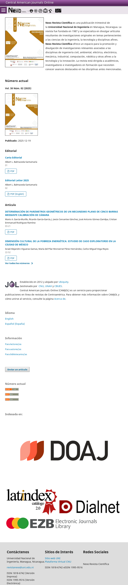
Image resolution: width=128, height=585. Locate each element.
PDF (12, 171)
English (9, 318)
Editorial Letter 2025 (17, 180)
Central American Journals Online (30, 2)
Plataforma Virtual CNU (58, 561)
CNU (41, 286)
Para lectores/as (13, 344)
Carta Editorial (13, 157)
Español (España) (15, 323)
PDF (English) (17, 193)
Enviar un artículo (17, 369)
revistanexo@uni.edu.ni (20, 567)
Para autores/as (13, 349)
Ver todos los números (17, 263)
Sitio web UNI (52, 558)
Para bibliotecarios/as (16, 354)
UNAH (48, 286)
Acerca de (59, 298)
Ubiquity (63, 281)
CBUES (58, 286)
